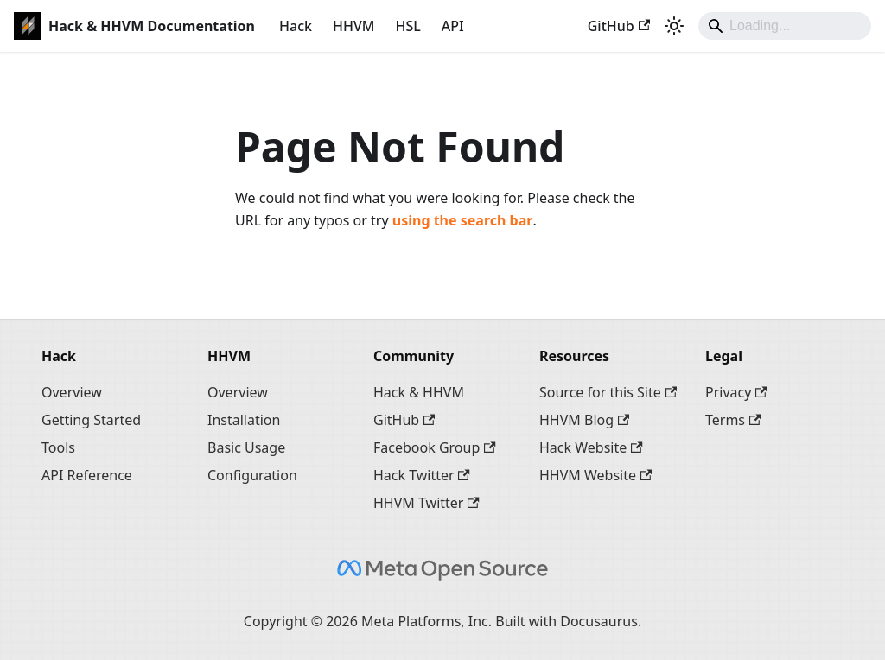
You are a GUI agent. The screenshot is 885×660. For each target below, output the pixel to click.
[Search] (784, 26)
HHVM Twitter (426, 502)
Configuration (252, 475)
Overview (71, 392)
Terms (733, 419)
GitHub (619, 25)
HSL (407, 25)
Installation (243, 419)
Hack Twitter (421, 475)
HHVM (353, 25)
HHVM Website (595, 475)
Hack (295, 25)
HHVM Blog (584, 419)
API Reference (86, 475)
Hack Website (591, 447)
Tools (58, 447)
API (453, 25)
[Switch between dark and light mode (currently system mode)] (674, 26)
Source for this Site (608, 392)
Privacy (736, 392)
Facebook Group (434, 447)
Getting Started (91, 419)
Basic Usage (246, 447)
